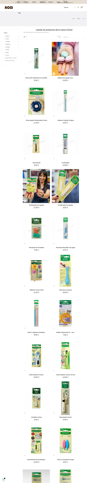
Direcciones (48, 459)
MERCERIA (7, 44)
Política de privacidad (33, 460)
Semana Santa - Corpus (10, 57)
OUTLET (7, 55)
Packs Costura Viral (9, 60)
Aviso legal (33, 456)
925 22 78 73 (4, 461)
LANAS (7, 52)
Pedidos (47, 456)
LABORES (7, 47)
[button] (75, 7)
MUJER (7, 38)
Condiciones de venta (34, 463)
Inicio (6, 32)
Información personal (48, 453)
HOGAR (7, 49)
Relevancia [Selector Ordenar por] (74, 37)
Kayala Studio (30, 479)
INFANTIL (7, 36)
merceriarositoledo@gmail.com (10, 464)
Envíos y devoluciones (34, 453)
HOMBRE (7, 41)
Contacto (32, 466)
